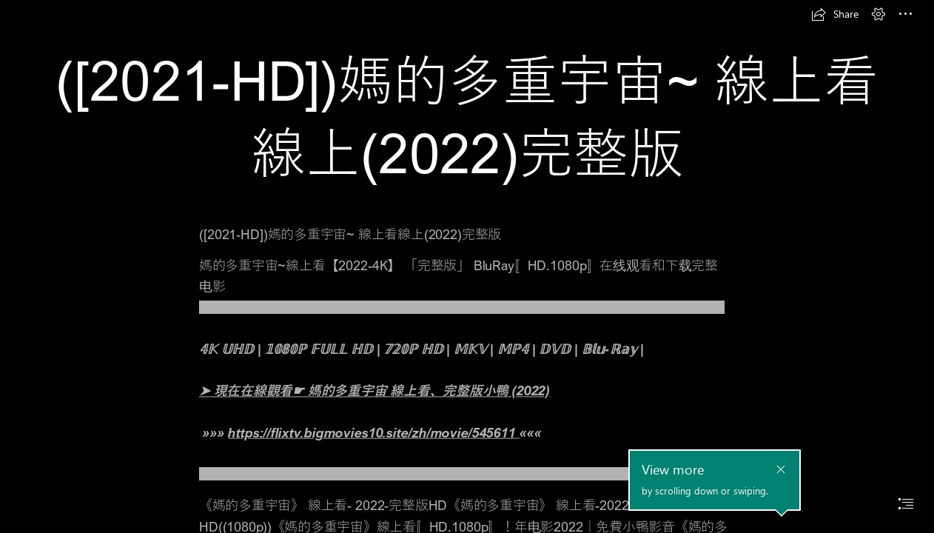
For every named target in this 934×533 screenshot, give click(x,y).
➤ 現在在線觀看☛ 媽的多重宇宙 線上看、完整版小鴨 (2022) (374, 391)
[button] (834, 14)
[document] (467, 266)
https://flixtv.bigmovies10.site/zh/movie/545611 (373, 432)
